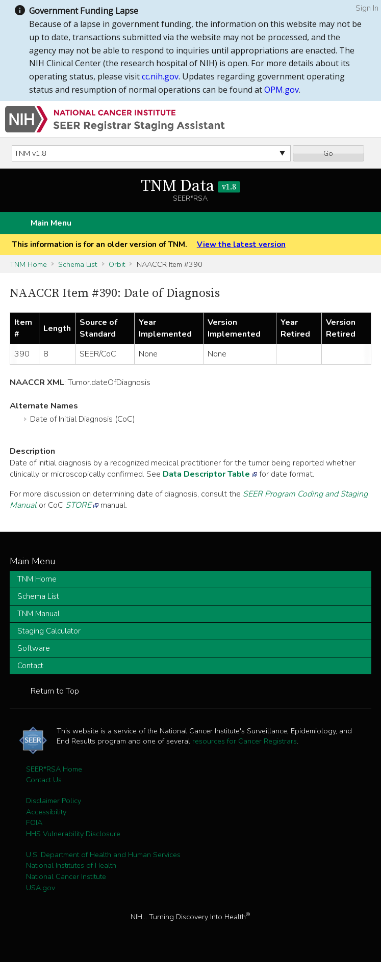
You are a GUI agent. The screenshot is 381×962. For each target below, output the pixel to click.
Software (33, 648)
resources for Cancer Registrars (244, 741)
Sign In (366, 8)
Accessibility (46, 812)
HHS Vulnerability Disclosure (73, 834)
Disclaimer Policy (53, 800)
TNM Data (190, 186)
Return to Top (55, 691)
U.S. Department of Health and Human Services (103, 854)
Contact (30, 666)
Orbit (117, 264)
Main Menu (51, 223)
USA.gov (40, 888)
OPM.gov (281, 89)
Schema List (77, 264)
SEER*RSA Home (54, 769)
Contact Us (44, 780)
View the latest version (241, 244)
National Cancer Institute (66, 876)
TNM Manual (38, 614)
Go (328, 153)
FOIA (34, 822)
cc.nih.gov (160, 76)
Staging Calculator (49, 631)
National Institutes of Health (71, 865)
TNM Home (28, 264)
